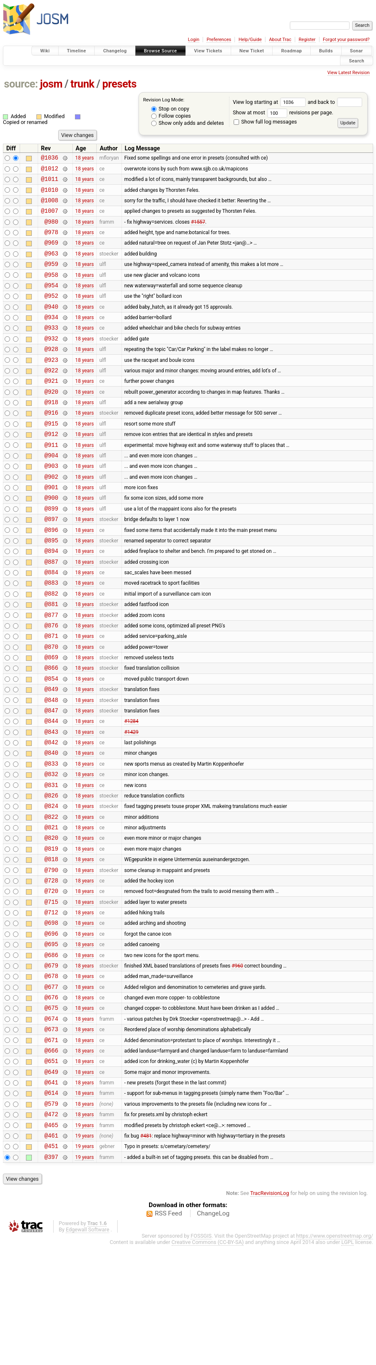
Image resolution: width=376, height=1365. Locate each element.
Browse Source (160, 51)
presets (119, 84)
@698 (51, 1014)
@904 (51, 491)
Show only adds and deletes (187, 123)
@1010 (49, 195)
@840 (51, 824)
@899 (51, 551)
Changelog (114, 51)
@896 (51, 575)
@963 (51, 266)
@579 (51, 1217)
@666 (51, 1157)
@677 (51, 1086)
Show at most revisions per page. (283, 112)
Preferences (218, 39)
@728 (51, 967)
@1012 (49, 171)
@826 (51, 872)
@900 (51, 539)
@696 (51, 1026)
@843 (51, 801)
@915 (51, 456)
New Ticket (252, 51)
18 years (84, 159)
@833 (51, 836)
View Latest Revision (348, 72)
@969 (51, 254)
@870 (51, 706)
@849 (51, 753)
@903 (51, 503)
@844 (51, 788)
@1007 (49, 218)
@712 (51, 1002)
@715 (51, 991)
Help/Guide (250, 39)
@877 (51, 670)
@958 (51, 290)
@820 (51, 919)
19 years (84, 1240)
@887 (51, 610)
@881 (51, 658)
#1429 (131, 800)
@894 (51, 598)
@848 (51, 765)
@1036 (49, 159)
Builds (326, 51)
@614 (51, 1204)
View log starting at (270, 102)
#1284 (131, 789)
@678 (51, 1074)
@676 (51, 1098)
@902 (51, 515)
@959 (51, 277)
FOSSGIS (201, 1355)
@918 (51, 432)
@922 (51, 396)
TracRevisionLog (269, 1312)
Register (307, 39)
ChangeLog (213, 1333)
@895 (51, 587)
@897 (51, 563)
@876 (51, 682)
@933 (51, 349)
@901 (51, 527)
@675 (51, 1109)
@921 (51, 408)
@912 (51, 468)
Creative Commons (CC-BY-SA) (208, 1361)
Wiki (45, 51)
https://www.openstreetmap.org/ (334, 1355)
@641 (51, 1193)
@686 (51, 1050)
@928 (51, 373)
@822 (51, 896)
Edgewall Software (87, 1349)
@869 (51, 717)
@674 (51, 1121)
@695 (51, 1038)
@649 (51, 1181)
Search (356, 60)
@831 (51, 860)
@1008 (49, 206)
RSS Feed (168, 1333)
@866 (51, 729)
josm (51, 84)
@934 (51, 337)
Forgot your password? (346, 39)
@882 (51, 646)
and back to (335, 102)
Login (193, 39)
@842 (51, 812)
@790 (51, 955)
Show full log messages (265, 122)
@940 (51, 325)
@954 (51, 301)
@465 (51, 1240)
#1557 (198, 230)
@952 (51, 313)
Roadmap (291, 51)
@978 (51, 242)
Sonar (356, 51)
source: (21, 84)
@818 (51, 943)
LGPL (347, 1361)
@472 (51, 1228)
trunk (82, 84)
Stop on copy (170, 109)
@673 (51, 1133)
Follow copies (171, 116)
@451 (51, 1264)
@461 (51, 1252)
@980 (51, 230)
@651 (51, 1169)
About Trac (280, 39)
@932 (51, 361)
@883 (51, 634)
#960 (237, 1062)
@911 (51, 480)
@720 (51, 979)
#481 (146, 1252)
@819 (51, 931)
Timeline (76, 51)
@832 (51, 848)
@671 (51, 1145)
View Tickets (208, 51)
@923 (51, 385)
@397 (51, 1276)
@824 (51, 884)
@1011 (49, 182)
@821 (51, 907)
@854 (51, 741)
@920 (51, 420)
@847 (51, 777)
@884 (51, 622)
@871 (51, 693)
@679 (51, 1062)
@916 (51, 444)
